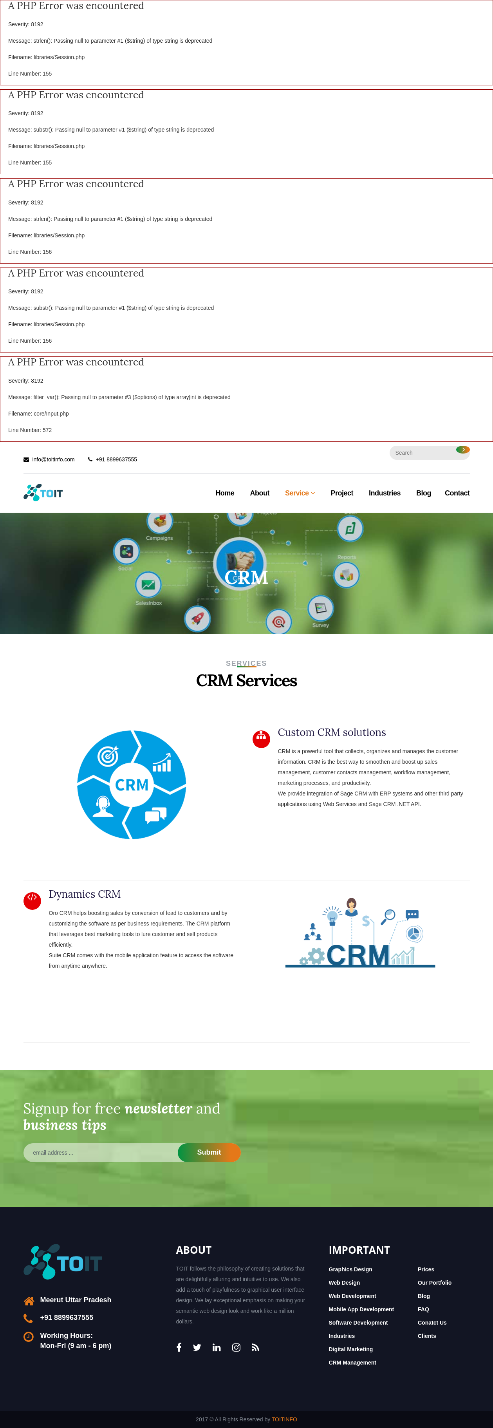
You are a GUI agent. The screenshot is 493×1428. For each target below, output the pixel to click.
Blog (423, 493)
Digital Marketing (351, 1349)
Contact (457, 493)
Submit (209, 1152)
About (259, 493)
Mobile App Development (361, 1309)
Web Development (352, 1296)
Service (300, 493)
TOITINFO (284, 1419)
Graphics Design (350, 1269)
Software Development (358, 1323)
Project (341, 493)
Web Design (344, 1283)
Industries (385, 493)
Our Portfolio (434, 1283)
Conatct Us (432, 1323)
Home (224, 493)
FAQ (423, 1309)
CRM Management (352, 1362)
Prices (426, 1269)
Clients (427, 1336)
